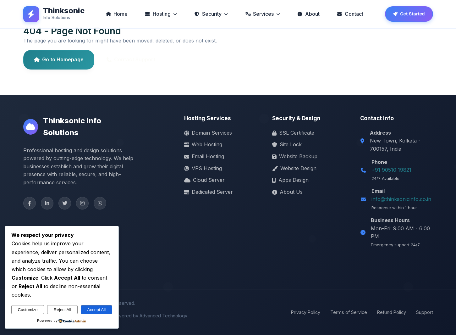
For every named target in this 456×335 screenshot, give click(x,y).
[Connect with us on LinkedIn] (47, 203)
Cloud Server (204, 180)
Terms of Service (348, 312)
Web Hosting (203, 144)
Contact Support (131, 59)
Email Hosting (204, 156)
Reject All (62, 309)
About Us (287, 192)
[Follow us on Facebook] (29, 203)
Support (424, 312)
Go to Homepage (59, 59)
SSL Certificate (293, 133)
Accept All (96, 309)
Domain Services (208, 133)
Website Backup (294, 156)
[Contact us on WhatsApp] (100, 203)
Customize (28, 309)
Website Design (294, 168)
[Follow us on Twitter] (64, 203)
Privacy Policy (305, 312)
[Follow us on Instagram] (82, 203)
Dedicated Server (208, 192)
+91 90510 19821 (391, 170)
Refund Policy (391, 312)
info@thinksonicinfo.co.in (401, 199)
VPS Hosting (203, 168)
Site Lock (287, 144)
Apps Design (290, 180)
